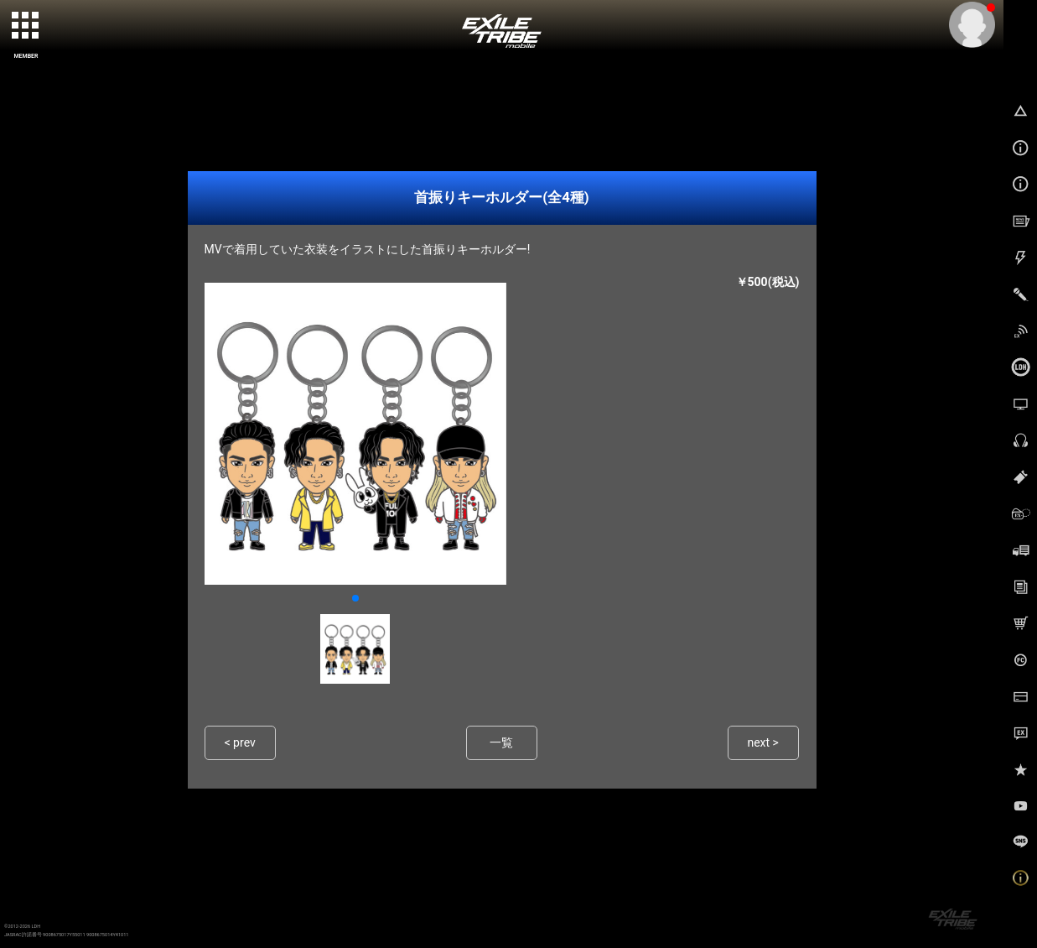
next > (763, 743)
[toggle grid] (26, 26)
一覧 (501, 743)
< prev (240, 743)
